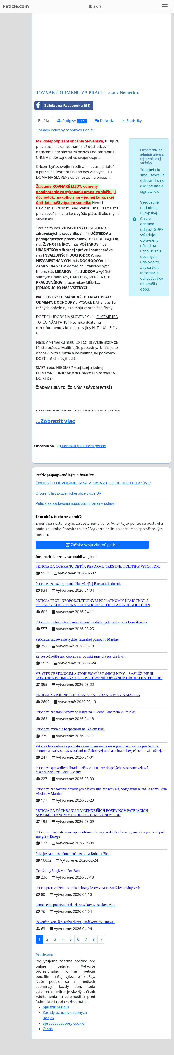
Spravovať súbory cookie (63, 1023)
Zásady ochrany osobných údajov (66, 129)
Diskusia (104, 120)
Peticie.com (16, 6)
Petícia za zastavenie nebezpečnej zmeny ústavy (75, 503)
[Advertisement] (101, 52)
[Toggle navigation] (165, 6)
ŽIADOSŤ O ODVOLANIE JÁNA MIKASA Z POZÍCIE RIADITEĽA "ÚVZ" (93, 483)
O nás (48, 1028)
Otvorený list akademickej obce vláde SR (69, 493)
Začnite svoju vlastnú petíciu (92, 544)
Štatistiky (132, 120)
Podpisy (72, 120)
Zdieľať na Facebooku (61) (62, 105)
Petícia (43, 120)
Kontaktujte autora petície (81, 445)
